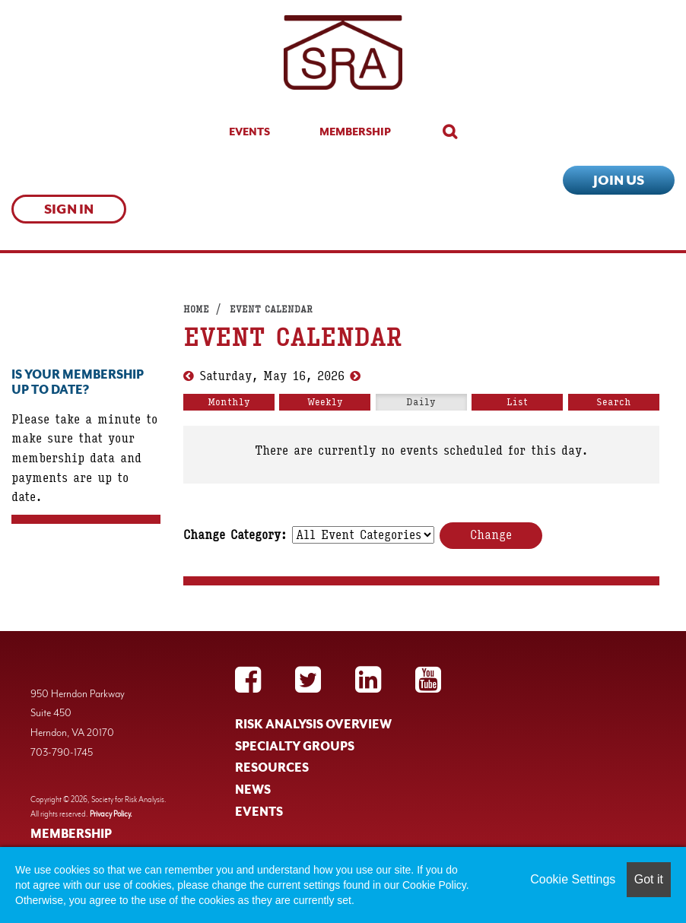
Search (613, 402)
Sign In (69, 209)
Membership (355, 131)
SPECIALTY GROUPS (294, 746)
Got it (648, 879)
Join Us (618, 180)
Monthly (229, 402)
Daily (421, 402)
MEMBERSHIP (71, 834)
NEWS (253, 790)
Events (249, 131)
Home (196, 309)
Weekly (325, 402)
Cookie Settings (572, 879)
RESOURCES (272, 768)
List (517, 402)
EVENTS (259, 812)
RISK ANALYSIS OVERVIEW (313, 724)
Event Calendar (271, 309)
